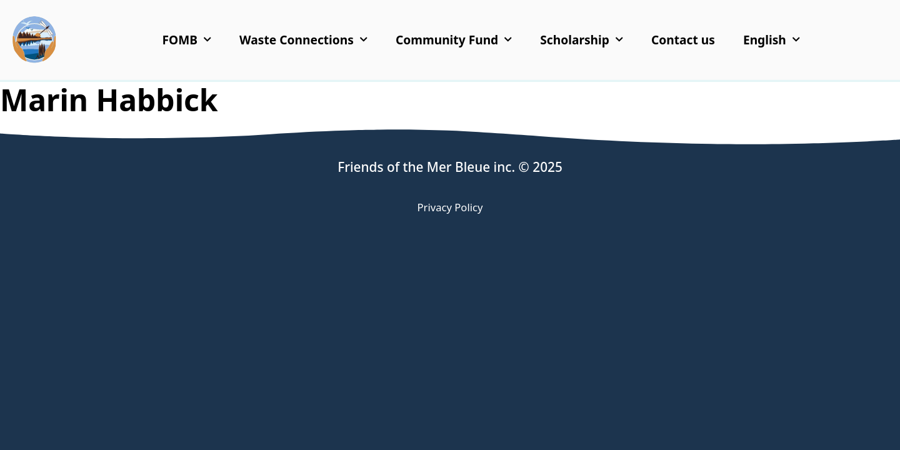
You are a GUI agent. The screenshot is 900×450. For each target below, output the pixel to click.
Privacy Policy (450, 207)
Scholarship (581, 39)
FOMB (187, 39)
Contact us (683, 39)
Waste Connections (303, 39)
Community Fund (454, 39)
